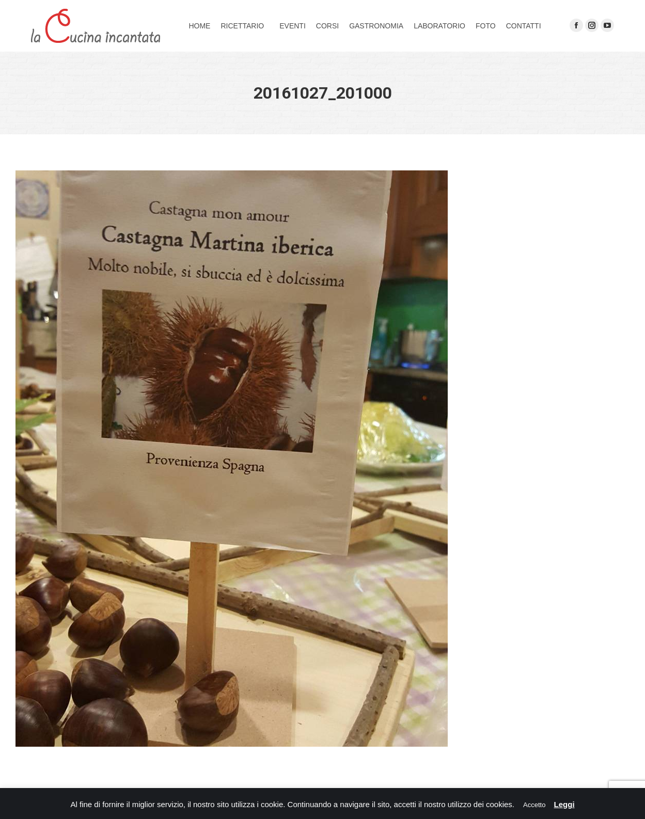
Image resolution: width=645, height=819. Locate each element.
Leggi (564, 804)
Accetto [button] (534, 805)
